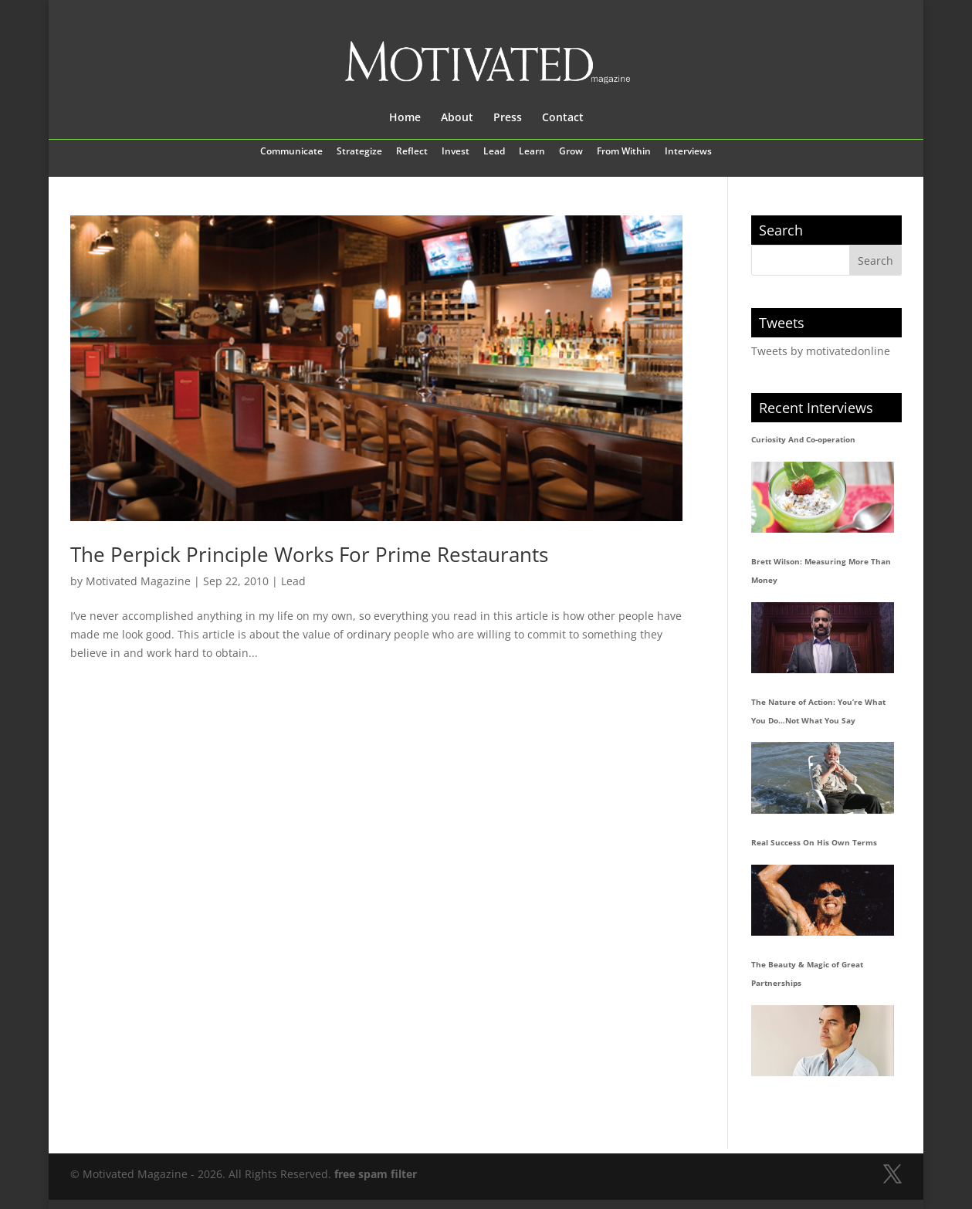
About (457, 118)
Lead (494, 152)
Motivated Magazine (138, 581)
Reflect (412, 152)
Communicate (291, 152)
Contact (563, 118)
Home (405, 118)
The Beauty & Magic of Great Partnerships (807, 973)
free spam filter (375, 1174)
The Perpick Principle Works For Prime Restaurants (309, 554)
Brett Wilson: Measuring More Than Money (821, 570)
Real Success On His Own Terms (814, 842)
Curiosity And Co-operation (803, 439)
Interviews (688, 152)
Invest (455, 152)
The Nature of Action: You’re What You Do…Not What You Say (818, 711)
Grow (571, 152)
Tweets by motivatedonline (820, 351)
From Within (624, 152)
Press (507, 118)
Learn (532, 152)
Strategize (359, 152)
